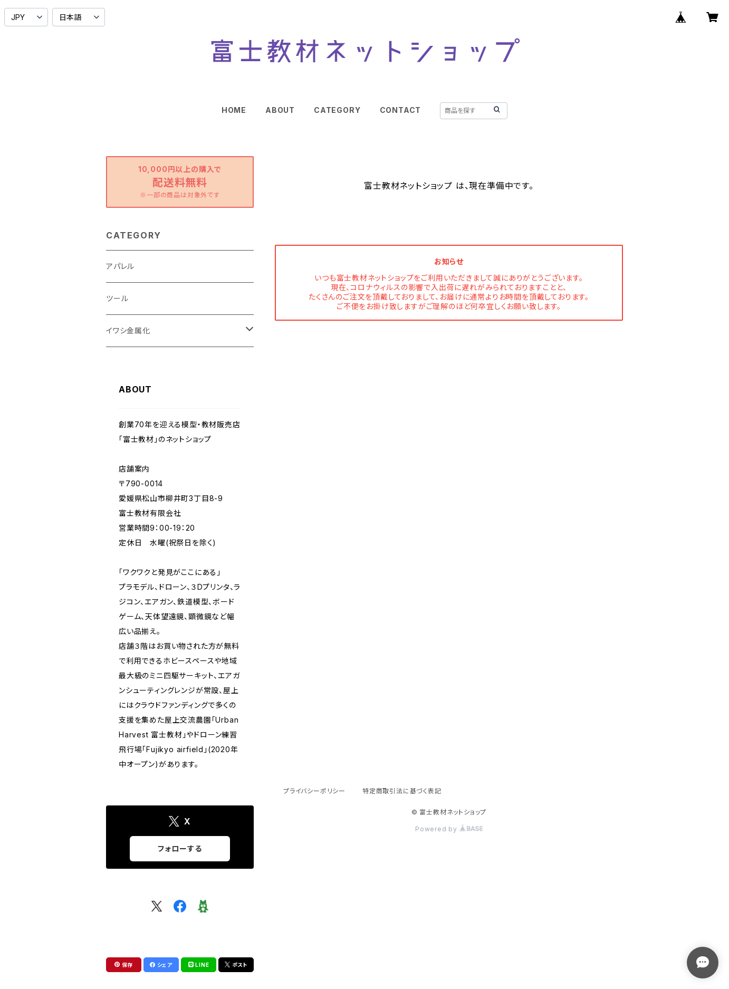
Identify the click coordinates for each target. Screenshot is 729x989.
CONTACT (400, 109)
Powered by (449, 829)
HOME (234, 109)
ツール (117, 298)
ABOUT (280, 109)
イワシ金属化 (128, 330)
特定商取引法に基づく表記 (402, 791)
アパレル (120, 266)
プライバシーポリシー (314, 791)
